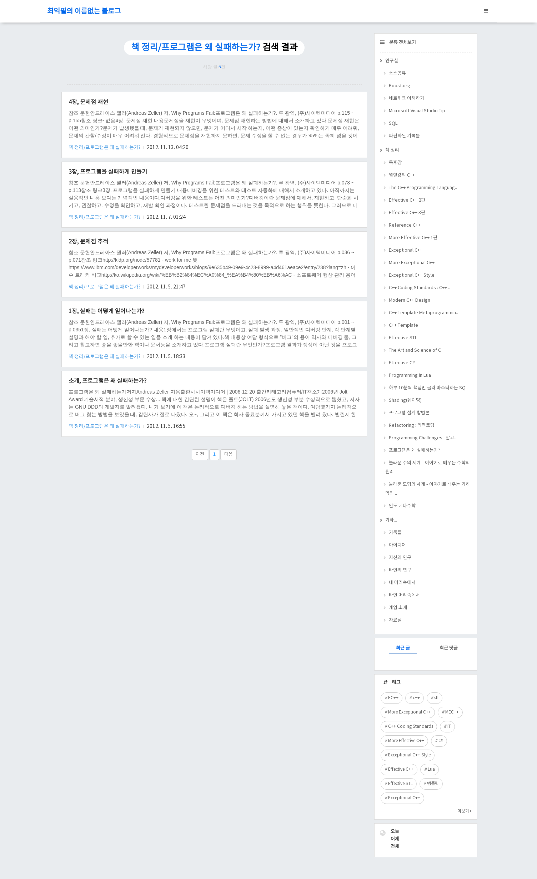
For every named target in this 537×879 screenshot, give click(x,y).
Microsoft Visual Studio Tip (417, 111)
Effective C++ (400, 769)
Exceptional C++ (405, 250)
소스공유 (397, 73)
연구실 (391, 61)
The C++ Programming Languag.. (423, 188)
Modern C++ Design (409, 300)
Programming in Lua (410, 375)
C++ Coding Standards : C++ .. (419, 288)
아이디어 (397, 545)
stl (436, 698)
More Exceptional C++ (412, 263)
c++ (416, 698)
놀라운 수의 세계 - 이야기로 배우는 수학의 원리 (427, 467)
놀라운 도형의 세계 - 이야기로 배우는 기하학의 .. (427, 489)
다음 (228, 454)
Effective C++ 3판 (407, 213)
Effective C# (402, 363)
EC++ (393, 698)
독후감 (395, 163)
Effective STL (403, 338)
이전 (200, 454)
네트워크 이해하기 (406, 98)
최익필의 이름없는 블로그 (84, 12)
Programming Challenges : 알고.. (422, 438)
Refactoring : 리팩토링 (412, 425)
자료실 (395, 620)
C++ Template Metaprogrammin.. (423, 313)
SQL (393, 123)
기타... (391, 520)
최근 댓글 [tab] (449, 648)
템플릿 (433, 783)
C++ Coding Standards (410, 726)
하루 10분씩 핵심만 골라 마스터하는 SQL (428, 388)
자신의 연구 (400, 558)
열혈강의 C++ (402, 175)
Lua (431, 769)
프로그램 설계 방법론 (409, 413)
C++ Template (403, 325)
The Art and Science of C (415, 350)
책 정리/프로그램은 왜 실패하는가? (105, 147)
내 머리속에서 (402, 583)
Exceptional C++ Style (412, 275)
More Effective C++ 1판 (413, 238)
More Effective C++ (406, 741)
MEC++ (452, 712)
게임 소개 (398, 608)
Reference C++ (405, 225)
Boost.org (399, 86)
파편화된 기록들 (404, 136)
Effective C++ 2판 (407, 200)
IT (449, 726)
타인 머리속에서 (404, 595)
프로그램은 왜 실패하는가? (414, 450)
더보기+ (464, 811)
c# (440, 741)
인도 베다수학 (402, 506)
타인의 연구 (400, 570)
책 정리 (392, 150)
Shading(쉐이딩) (405, 400)
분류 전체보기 (402, 42)
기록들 (395, 532)
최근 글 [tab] (403, 648)
